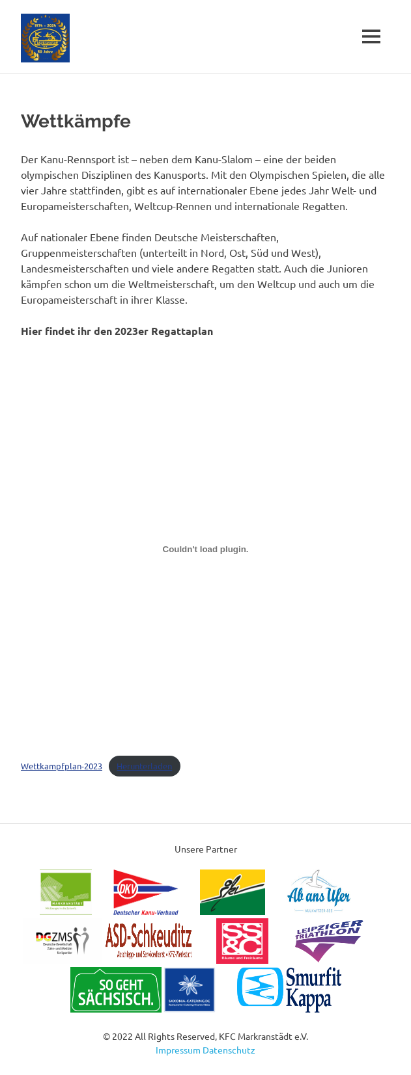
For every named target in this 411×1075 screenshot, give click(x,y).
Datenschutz (229, 1049)
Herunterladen (144, 765)
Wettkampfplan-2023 (61, 765)
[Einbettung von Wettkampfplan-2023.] (205, 549)
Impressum (178, 1049)
